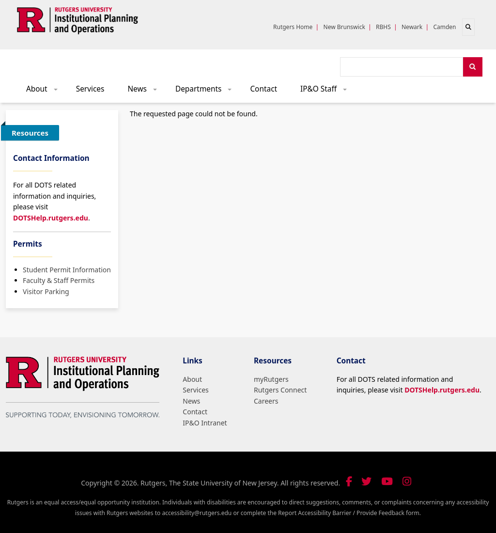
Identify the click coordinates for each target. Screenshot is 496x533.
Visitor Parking (46, 291)
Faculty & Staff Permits (58, 280)
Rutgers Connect (280, 389)
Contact (263, 89)
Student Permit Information (67, 269)
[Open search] (468, 27)
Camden (444, 27)
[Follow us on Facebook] (349, 481)
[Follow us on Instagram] (407, 481)
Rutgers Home (292, 27)
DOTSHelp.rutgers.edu (50, 217)
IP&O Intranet (205, 422)
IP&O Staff (327, 91)
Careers (266, 401)
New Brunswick (344, 27)
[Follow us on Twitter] (366, 481)
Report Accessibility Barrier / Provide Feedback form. (349, 513)
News (145, 91)
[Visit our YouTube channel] (387, 481)
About (45, 91)
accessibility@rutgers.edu (197, 513)
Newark (412, 27)
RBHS (383, 27)
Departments (206, 91)
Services (90, 89)
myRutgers (271, 379)
